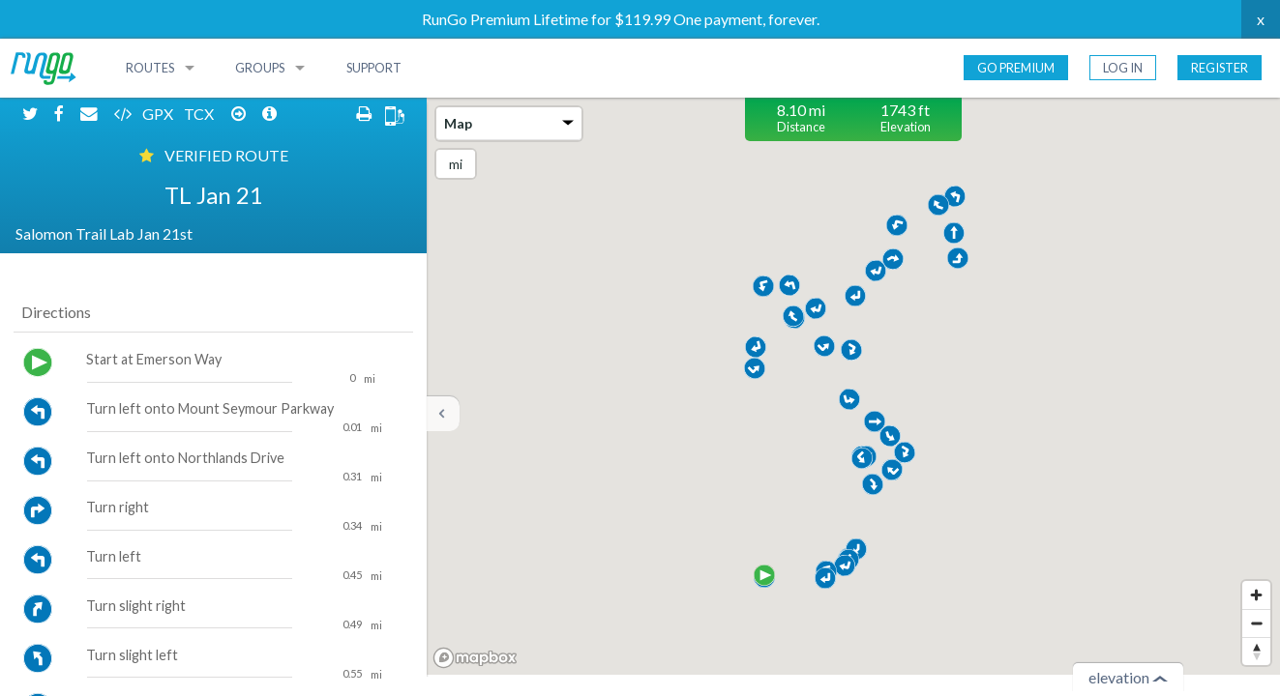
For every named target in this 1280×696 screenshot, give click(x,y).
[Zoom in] (1256, 595)
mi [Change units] (455, 164)
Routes (150, 67)
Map (509, 123)
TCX (200, 113)
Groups (259, 67)
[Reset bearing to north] (1256, 651)
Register (1219, 67)
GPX (159, 113)
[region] (853, 386)
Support (374, 67)
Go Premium (1016, 67)
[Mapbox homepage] (475, 658)
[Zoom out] (1256, 623)
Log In (1123, 67)
